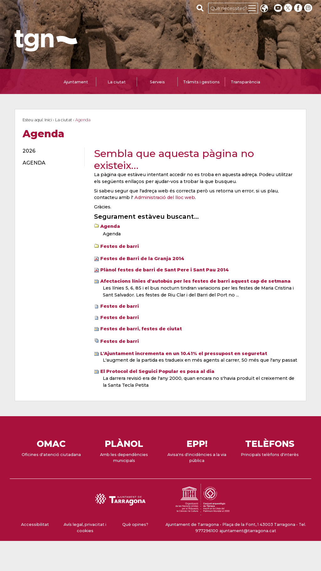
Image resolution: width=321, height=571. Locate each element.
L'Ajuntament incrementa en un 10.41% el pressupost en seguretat (183, 353)
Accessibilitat (35, 524)
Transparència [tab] (245, 82)
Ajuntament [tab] (76, 82)
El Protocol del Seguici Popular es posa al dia (157, 371)
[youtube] (278, 8)
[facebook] (299, 8)
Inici (48, 120)
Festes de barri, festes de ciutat (141, 329)
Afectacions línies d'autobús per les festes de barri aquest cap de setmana (195, 281)
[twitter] (289, 8)
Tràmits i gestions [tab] (201, 82)
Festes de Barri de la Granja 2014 (142, 258)
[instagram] (309, 8)
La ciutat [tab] (117, 82)
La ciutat (63, 120)
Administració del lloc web (164, 197)
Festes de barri (119, 246)
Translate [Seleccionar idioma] (264, 9)
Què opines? (135, 524)
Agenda (110, 226)
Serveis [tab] (157, 82)
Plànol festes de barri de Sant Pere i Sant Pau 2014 (164, 270)
